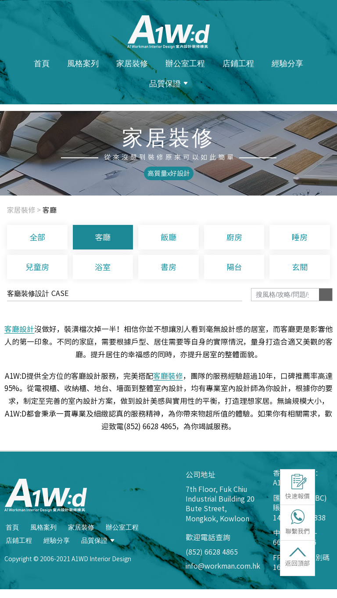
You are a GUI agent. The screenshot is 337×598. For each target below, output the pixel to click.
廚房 (234, 237)
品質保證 (168, 83)
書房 (168, 267)
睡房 (300, 237)
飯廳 (168, 237)
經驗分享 (287, 63)
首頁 (42, 63)
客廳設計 (19, 329)
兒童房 (37, 267)
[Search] (325, 294)
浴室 (103, 267)
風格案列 (83, 63)
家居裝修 (132, 63)
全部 (37, 237)
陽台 (234, 267)
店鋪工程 (238, 63)
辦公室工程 (185, 63)
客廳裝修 (168, 376)
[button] (169, 173)
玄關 (300, 267)
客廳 (103, 237)
